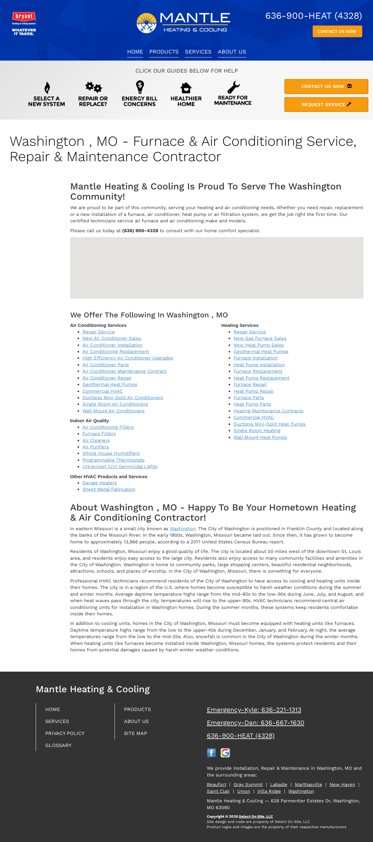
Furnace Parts (249, 397)
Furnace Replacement (258, 371)
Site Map (137, 735)
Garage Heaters (99, 483)
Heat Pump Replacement (261, 378)
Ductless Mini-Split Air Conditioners (122, 397)
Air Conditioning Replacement (115, 351)
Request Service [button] (326, 104)
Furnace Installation (256, 358)
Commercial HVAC (102, 391)
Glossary (59, 747)
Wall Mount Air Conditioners (113, 411)
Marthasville (308, 784)
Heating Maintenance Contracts (268, 411)
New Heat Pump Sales (259, 345)
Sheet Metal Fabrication (108, 489)
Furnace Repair (250, 384)
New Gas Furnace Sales (260, 338)
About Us (232, 51)
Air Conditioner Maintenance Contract (124, 371)
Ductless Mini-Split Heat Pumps (270, 424)
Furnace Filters (99, 433)
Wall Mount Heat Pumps (260, 437)
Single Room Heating (257, 430)
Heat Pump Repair (254, 391)
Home (135, 51)
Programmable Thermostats (113, 460)
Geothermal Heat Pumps (109, 384)
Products (164, 51)
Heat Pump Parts (252, 404)
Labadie (278, 784)
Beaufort (216, 784)
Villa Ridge (269, 791)
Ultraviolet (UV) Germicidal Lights (120, 466)
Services (198, 51)
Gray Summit (248, 784)
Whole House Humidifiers (111, 453)
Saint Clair (218, 791)
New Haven (342, 784)
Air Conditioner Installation (112, 345)
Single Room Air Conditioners (115, 404)
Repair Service (98, 332)
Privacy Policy (66, 735)
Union (243, 791)
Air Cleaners (96, 440)
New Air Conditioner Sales (111, 338)
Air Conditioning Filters (108, 427)
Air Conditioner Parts (105, 364)
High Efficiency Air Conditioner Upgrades (127, 358)
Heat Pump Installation (259, 364)
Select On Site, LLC (256, 816)
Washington (182, 528)
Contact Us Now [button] (337, 31)
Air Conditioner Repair (107, 378)
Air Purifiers (95, 447)
